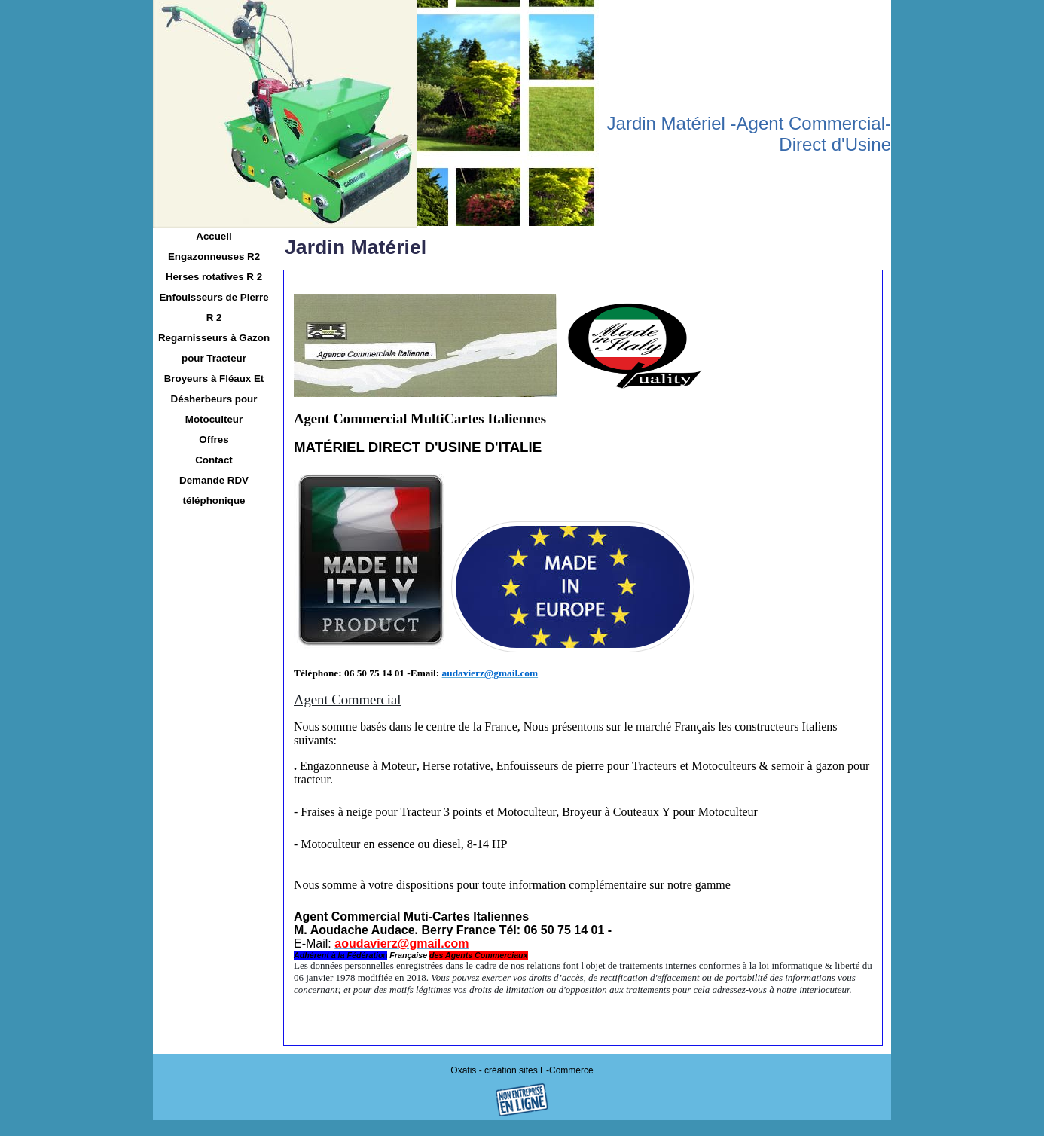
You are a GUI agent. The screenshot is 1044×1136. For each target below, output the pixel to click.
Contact (214, 460)
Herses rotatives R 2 (214, 276)
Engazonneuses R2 (214, 256)
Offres (213, 439)
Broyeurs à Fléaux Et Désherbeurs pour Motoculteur (214, 399)
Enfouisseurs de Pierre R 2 (213, 307)
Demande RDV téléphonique (214, 490)
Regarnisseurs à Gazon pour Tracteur (214, 348)
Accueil (213, 236)
